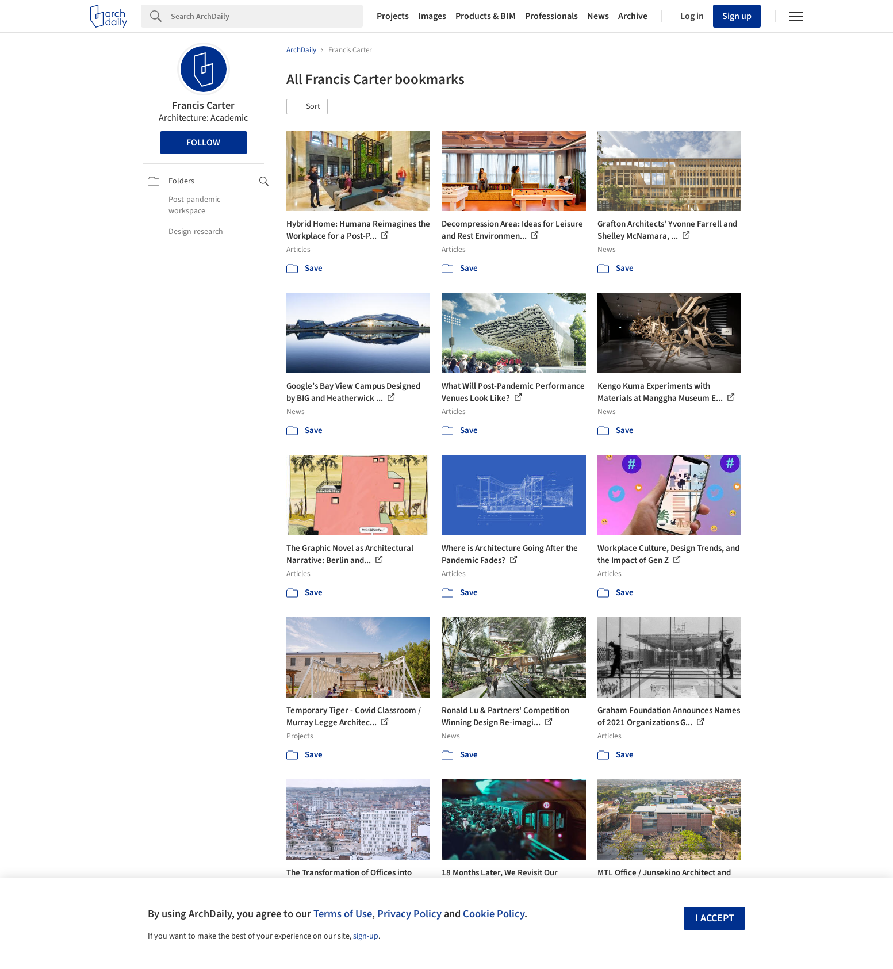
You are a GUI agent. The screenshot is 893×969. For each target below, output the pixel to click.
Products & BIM (485, 16)
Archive (632, 16)
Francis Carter (203, 105)
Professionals (551, 16)
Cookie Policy (493, 913)
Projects (393, 16)
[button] (307, 107)
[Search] (267, 16)
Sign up (737, 16)
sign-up (365, 936)
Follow (203, 142)
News (598, 16)
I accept (714, 918)
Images (432, 16)
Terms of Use (342, 913)
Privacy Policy (409, 913)
